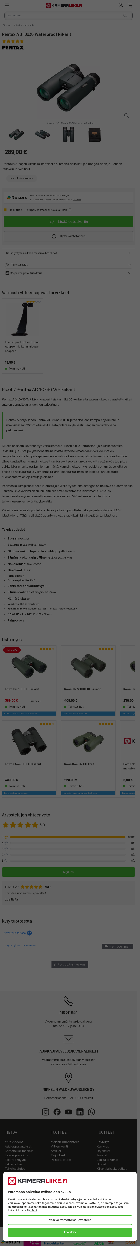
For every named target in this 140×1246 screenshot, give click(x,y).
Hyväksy (70, 1232)
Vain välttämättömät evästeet (70, 1220)
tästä (33, 1210)
